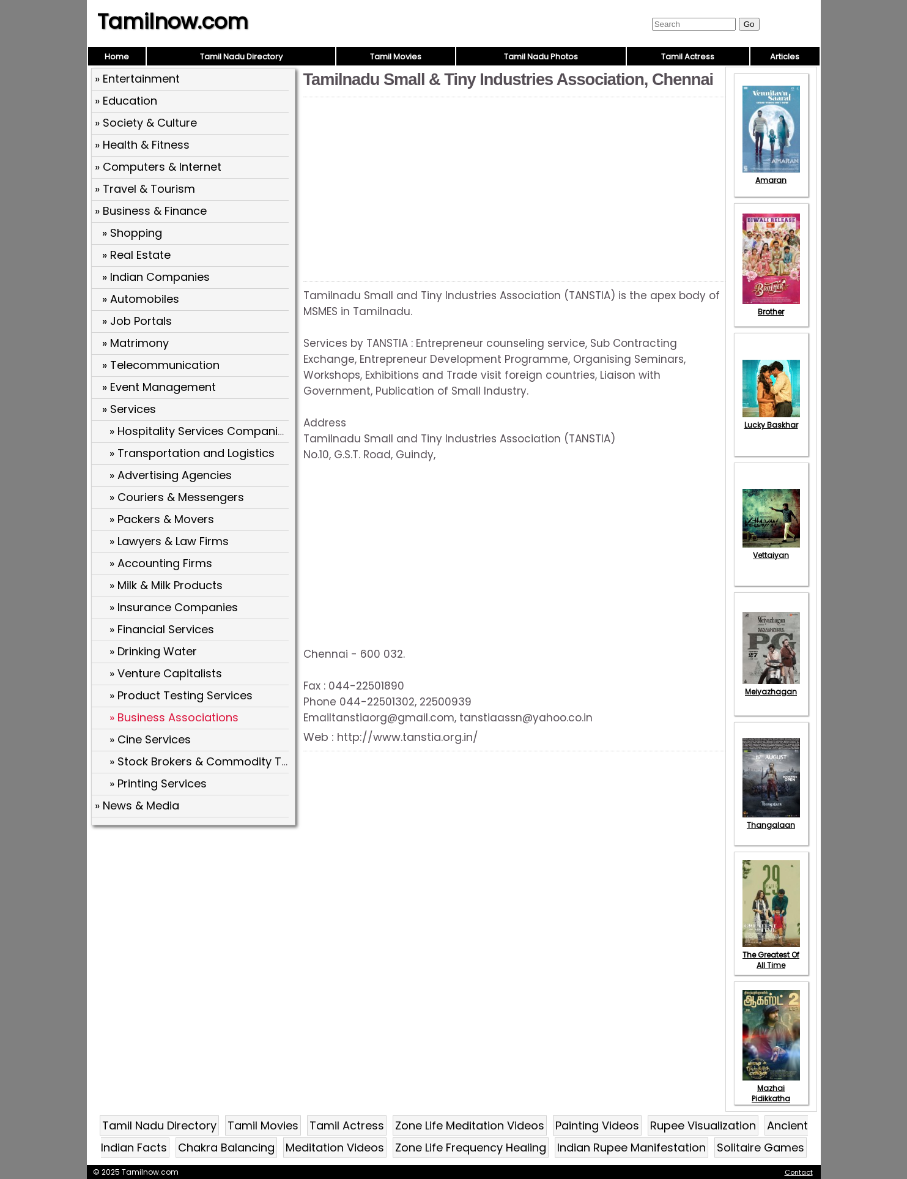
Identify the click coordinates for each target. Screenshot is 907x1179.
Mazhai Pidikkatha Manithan (771, 1093)
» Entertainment (137, 78)
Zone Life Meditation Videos (469, 1125)
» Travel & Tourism (145, 188)
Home (117, 56)
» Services (129, 409)
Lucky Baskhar (771, 419)
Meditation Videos (335, 1147)
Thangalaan (771, 819)
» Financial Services (161, 629)
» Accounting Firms (160, 563)
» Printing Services (158, 783)
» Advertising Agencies (170, 475)
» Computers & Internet (158, 166)
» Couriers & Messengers (176, 497)
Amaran (771, 175)
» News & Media (137, 805)
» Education (126, 100)
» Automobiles (140, 299)
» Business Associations (174, 717)
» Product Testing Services (181, 695)
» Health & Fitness (142, 144)
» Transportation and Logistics (192, 453)
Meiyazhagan (771, 686)
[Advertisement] (195, 918)
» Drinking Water (153, 651)
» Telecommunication (161, 365)
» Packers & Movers (161, 519)
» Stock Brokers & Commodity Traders (213, 761)
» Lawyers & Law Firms (169, 541)
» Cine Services (150, 739)
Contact (799, 1172)
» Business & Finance (151, 210)
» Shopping (132, 232)
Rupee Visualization (703, 1125)
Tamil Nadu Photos (541, 56)
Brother (771, 306)
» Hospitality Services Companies (200, 431)
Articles (784, 56)
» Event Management (159, 387)
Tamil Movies (395, 56)
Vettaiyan (771, 550)
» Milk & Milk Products (166, 585)
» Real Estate (136, 254)
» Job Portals (137, 321)
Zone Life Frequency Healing (470, 1147)
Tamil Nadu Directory (241, 56)
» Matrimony (135, 343)
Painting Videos (597, 1125)
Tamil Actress (687, 56)
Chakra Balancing (226, 1147)
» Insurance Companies (173, 607)
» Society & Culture (146, 122)
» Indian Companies (156, 277)
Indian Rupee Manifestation (631, 1147)
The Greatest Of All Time (771, 954)
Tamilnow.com (172, 21)
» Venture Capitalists (165, 673)
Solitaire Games (760, 1147)
